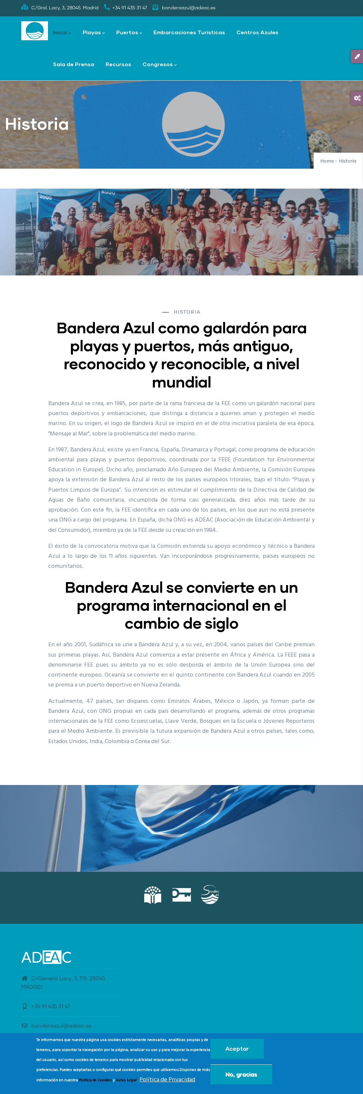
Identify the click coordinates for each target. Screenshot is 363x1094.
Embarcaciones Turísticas (189, 32)
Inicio (62, 33)
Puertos (129, 33)
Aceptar (237, 1048)
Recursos (118, 64)
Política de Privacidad (167, 1080)
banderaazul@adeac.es (56, 1025)
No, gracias (241, 1074)
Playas (94, 33)
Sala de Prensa (73, 64)
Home (327, 161)
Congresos (160, 65)
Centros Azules (257, 32)
